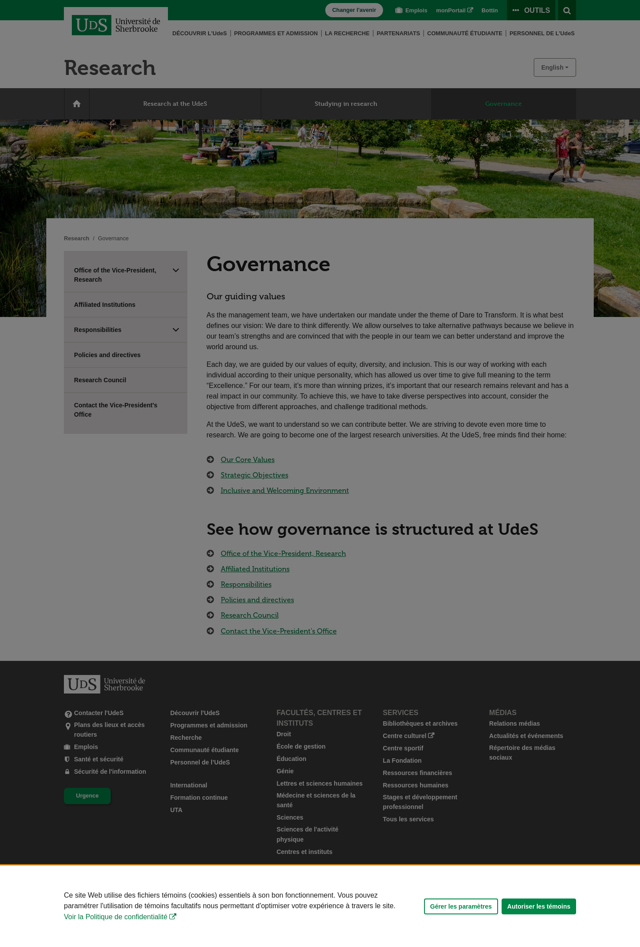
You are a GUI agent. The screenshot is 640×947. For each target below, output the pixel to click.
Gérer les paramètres (461, 906)
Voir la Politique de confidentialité (115, 917)
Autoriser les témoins (538, 906)
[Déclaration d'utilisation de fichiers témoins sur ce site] (320, 906)
